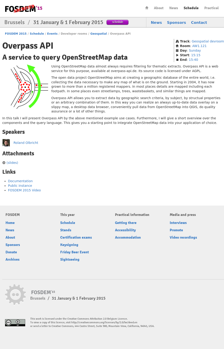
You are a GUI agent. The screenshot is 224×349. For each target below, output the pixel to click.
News (173, 8)
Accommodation (128, 237)
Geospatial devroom (208, 41)
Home (147, 7)
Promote (176, 230)
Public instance (20, 185)
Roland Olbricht (26, 143)
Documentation (20, 181)
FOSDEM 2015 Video (24, 190)
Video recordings (183, 237)
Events (52, 33)
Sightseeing (69, 259)
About (159, 8)
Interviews (178, 223)
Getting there (126, 223)
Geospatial (98, 33)
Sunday (195, 50)
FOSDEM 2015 (16, 33)
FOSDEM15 (23, 8)
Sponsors (176, 22)
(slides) (12, 163)
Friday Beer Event (74, 252)
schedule (117, 22)
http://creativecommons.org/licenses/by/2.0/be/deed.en (104, 322)
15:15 (195, 55)
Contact (199, 22)
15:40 (193, 59)
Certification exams (76, 237)
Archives (12, 259)
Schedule (191, 8)
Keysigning (69, 245)
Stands (65, 230)
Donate (11, 252)
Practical (211, 8)
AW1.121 (199, 46)
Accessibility (125, 230)
